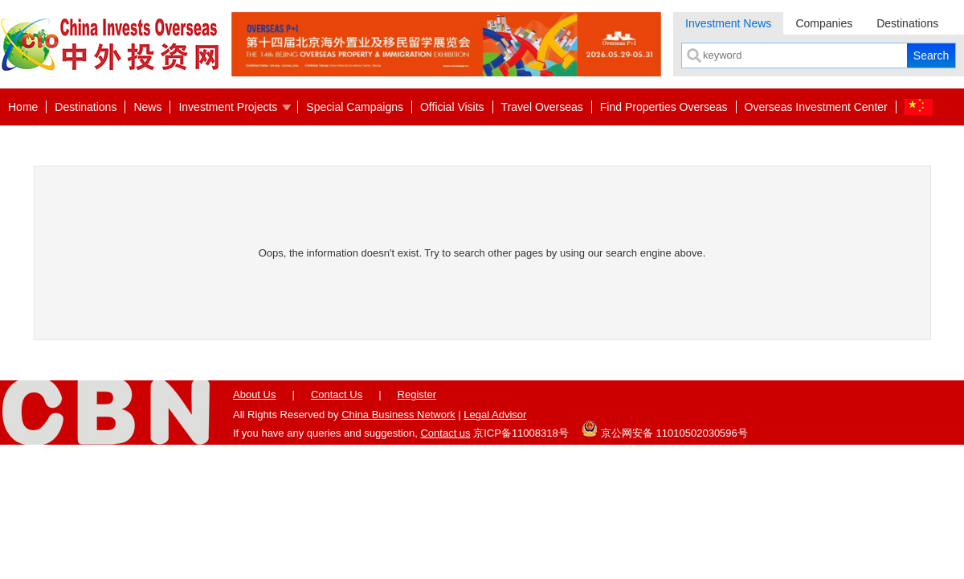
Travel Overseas (542, 107)
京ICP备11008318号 (521, 433)
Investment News (728, 23)
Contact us (445, 433)
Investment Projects (227, 107)
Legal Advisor (495, 415)
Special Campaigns (354, 107)
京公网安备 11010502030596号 (664, 429)
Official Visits (452, 107)
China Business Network (398, 415)
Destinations (907, 23)
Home (23, 107)
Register (417, 394)
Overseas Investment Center (816, 107)
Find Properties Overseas (664, 107)
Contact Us (336, 394)
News (147, 107)
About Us (254, 394)
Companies (823, 23)
